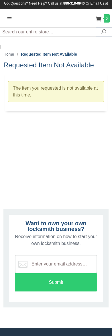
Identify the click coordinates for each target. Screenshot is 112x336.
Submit (56, 282)
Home (8, 54)
